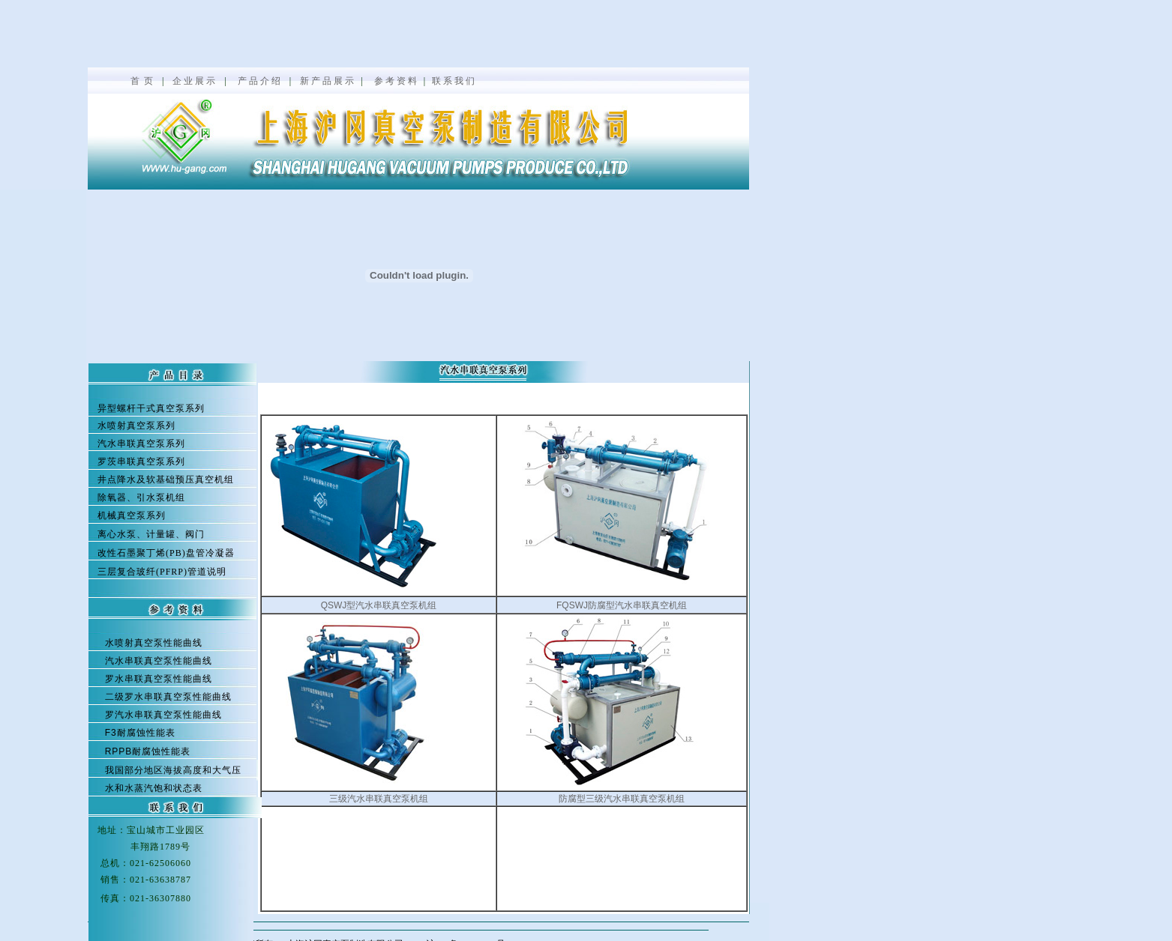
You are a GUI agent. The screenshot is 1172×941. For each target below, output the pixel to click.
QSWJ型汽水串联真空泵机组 (379, 605)
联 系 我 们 (453, 81)
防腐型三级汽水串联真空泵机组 (622, 798)
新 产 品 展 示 (327, 81)
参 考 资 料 (395, 81)
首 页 (142, 81)
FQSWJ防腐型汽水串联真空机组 (621, 605)
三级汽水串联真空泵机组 (378, 798)
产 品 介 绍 (259, 81)
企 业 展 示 (193, 81)
